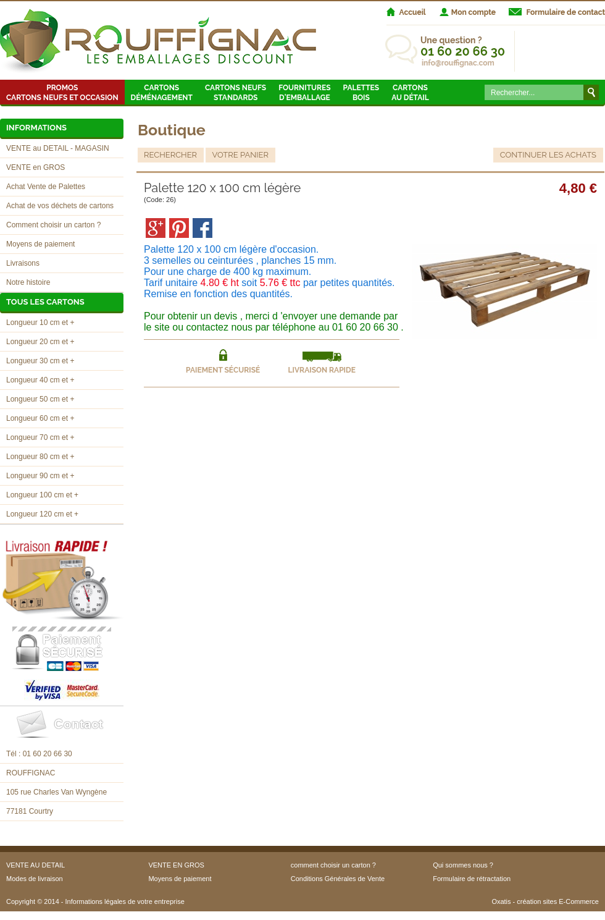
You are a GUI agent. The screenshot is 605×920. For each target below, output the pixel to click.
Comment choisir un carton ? (53, 225)
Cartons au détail (410, 92)
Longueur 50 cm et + (40, 399)
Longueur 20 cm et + (40, 341)
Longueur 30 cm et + (40, 361)
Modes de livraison (34, 878)
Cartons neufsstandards (235, 92)
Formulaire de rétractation (472, 878)
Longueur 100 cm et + (42, 495)
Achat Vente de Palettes (45, 186)
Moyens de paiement (40, 244)
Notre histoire (28, 282)
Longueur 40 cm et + (40, 380)
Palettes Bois (361, 92)
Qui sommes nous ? (463, 865)
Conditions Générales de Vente (338, 878)
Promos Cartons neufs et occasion (62, 92)
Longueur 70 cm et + (40, 437)
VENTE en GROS (35, 167)
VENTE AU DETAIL (35, 865)
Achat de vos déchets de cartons (60, 205)
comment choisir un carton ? (333, 865)
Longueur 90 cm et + (40, 475)
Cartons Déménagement (162, 92)
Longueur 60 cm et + (40, 418)
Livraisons (23, 263)
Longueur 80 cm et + (40, 456)
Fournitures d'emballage (304, 92)
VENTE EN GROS (176, 865)
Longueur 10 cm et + (40, 322)
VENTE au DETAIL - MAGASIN (57, 148)
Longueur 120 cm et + (42, 514)
